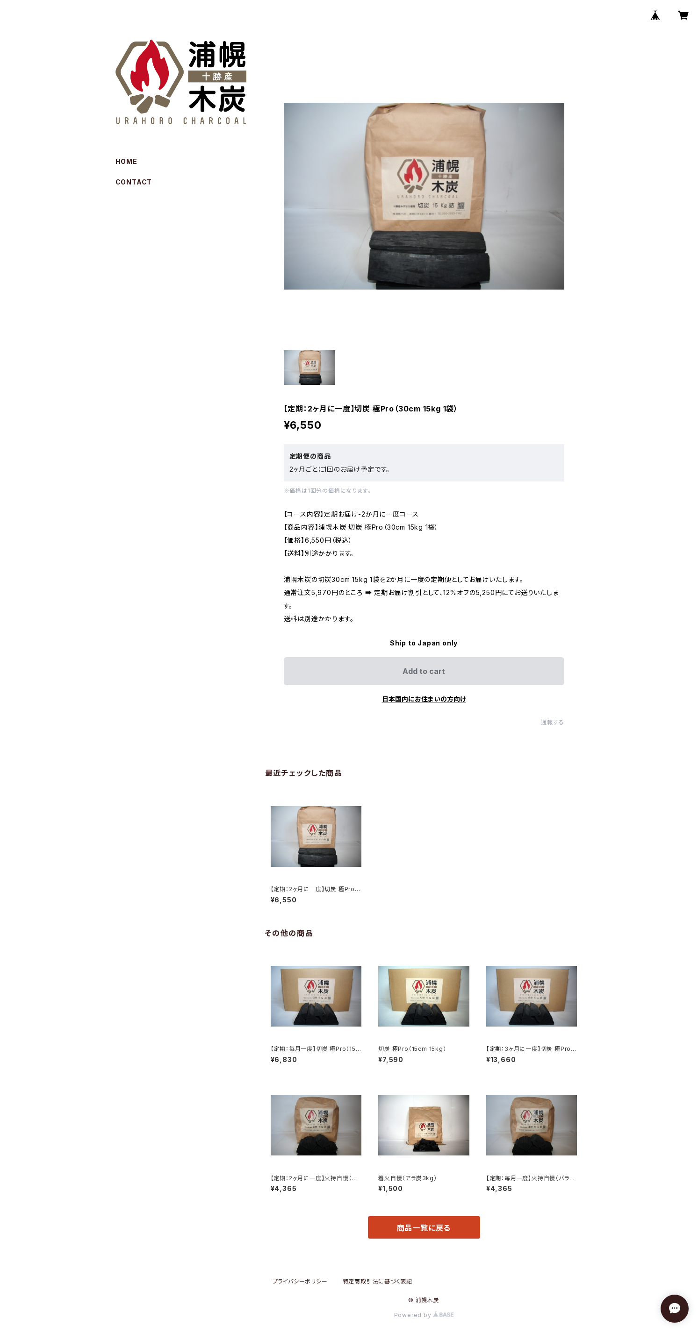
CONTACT (133, 182)
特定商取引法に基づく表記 (378, 1281)
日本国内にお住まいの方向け (424, 699)
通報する (552, 722)
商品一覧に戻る (424, 1228)
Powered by (424, 1314)
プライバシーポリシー (300, 1281)
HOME (126, 161)
